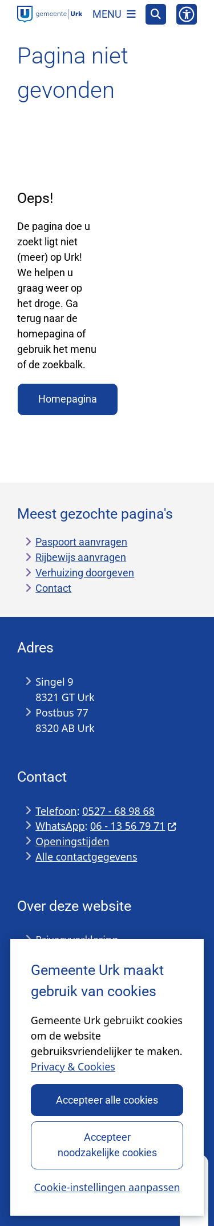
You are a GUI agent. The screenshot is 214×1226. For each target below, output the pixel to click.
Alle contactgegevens (86, 856)
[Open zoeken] (156, 14)
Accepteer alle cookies (107, 1100)
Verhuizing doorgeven (84, 573)
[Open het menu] (114, 14)
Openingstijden (72, 841)
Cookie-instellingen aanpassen (107, 1187)
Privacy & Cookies (73, 1066)
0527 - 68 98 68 (118, 811)
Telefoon (55, 811)
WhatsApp (59, 826)
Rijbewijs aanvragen (80, 557)
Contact (53, 588)
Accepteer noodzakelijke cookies (106, 1145)
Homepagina (67, 399)
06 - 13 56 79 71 (133, 826)
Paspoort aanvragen (81, 542)
